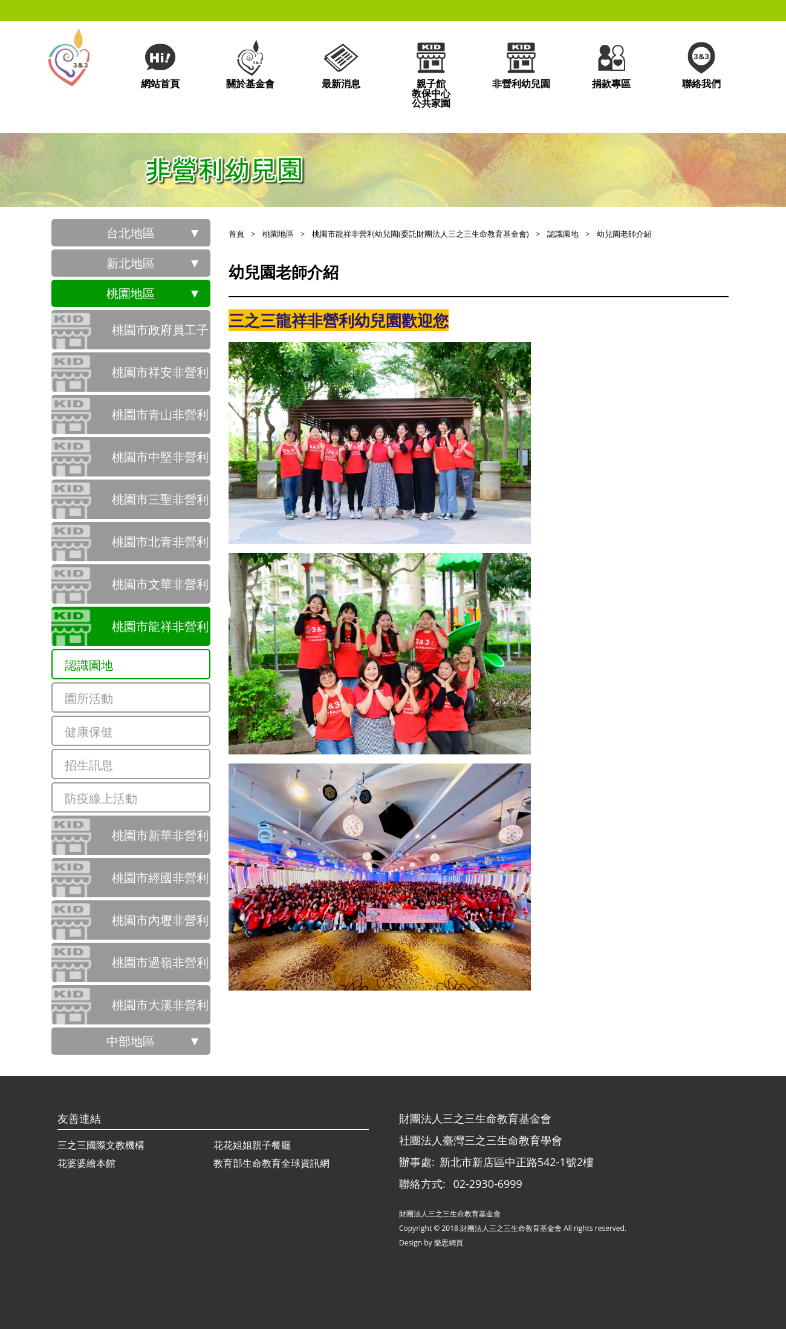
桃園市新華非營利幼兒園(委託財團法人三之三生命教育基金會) (160, 841)
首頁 (236, 233)
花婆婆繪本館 (86, 1163)
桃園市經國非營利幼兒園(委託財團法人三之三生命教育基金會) (160, 883)
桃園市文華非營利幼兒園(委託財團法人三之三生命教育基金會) (160, 590)
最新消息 (341, 63)
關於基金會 (250, 63)
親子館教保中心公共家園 (431, 73)
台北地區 (130, 233)
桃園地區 (130, 293)
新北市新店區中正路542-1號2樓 (517, 1162)
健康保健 (89, 732)
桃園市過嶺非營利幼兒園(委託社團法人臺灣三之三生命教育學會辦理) (160, 968)
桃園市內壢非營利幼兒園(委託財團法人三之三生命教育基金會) (160, 926)
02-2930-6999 (487, 1183)
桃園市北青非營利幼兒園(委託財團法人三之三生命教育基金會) (160, 547)
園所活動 (89, 698)
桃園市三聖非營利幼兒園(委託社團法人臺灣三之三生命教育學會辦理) (160, 505)
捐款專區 (611, 63)
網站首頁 (160, 63)
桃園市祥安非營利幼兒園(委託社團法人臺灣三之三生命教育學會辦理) (160, 378)
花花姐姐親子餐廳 (252, 1145)
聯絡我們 (701, 63)
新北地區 (130, 263)
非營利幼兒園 (521, 63)
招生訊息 (89, 765)
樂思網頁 (448, 1243)
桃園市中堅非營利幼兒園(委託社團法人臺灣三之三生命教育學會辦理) (160, 463)
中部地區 (130, 1041)
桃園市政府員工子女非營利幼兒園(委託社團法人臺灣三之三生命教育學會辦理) (160, 335)
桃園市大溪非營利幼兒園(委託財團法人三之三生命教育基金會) (160, 1010)
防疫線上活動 (101, 798)
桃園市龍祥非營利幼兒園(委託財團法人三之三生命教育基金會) (160, 632)
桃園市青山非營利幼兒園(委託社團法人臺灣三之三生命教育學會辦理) (160, 420)
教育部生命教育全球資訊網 (271, 1163)
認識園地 (89, 665)
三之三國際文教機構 (101, 1145)
